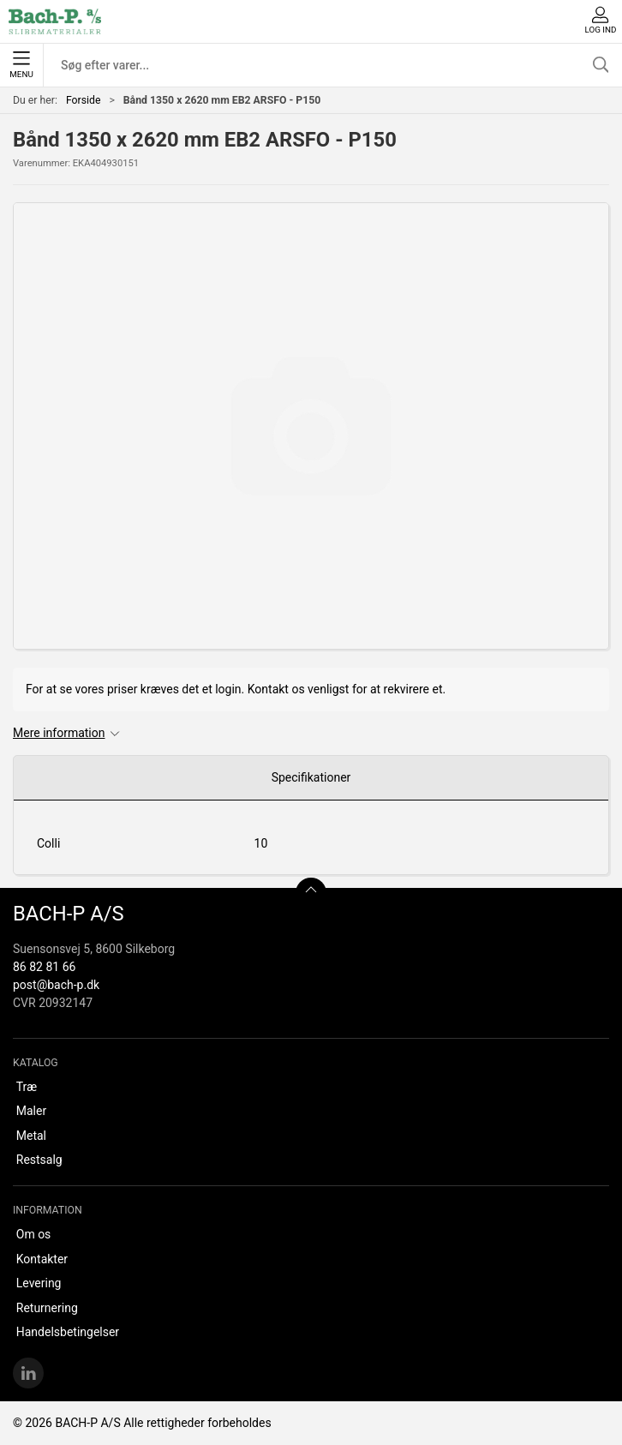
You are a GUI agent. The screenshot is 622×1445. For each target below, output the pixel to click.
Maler (31, 1111)
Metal (31, 1135)
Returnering (47, 1308)
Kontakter (42, 1259)
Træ (26, 1087)
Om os (33, 1234)
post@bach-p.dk (56, 985)
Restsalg (39, 1159)
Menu (21, 65)
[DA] (55, 21)
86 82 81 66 (44, 967)
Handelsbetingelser (67, 1332)
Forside (83, 100)
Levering (39, 1283)
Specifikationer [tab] (311, 777)
